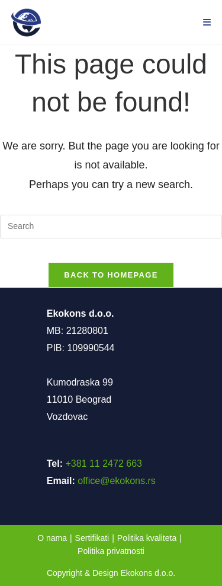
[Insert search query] (111, 226)
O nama (52, 538)
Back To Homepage (110, 274)
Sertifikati (92, 538)
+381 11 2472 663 (103, 463)
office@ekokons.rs (117, 481)
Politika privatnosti (111, 551)
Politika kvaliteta (146, 538)
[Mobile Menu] (207, 22)
